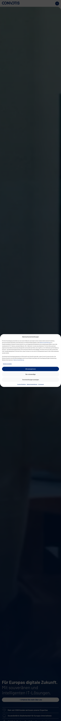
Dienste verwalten (7, 363)
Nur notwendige (30, 374)
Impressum (41, 384)
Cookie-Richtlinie (21, 384)
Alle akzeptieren (30, 369)
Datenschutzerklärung (45, 342)
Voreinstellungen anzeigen (30, 379)
